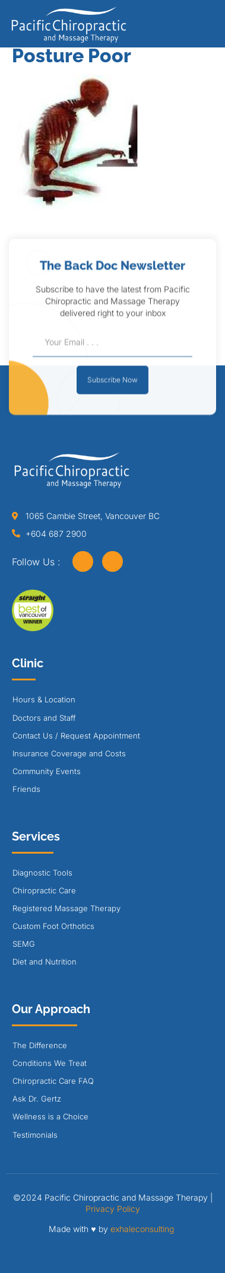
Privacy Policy (112, 1209)
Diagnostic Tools (42, 872)
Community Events (46, 771)
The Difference (39, 1045)
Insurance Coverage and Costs (69, 753)
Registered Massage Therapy (66, 908)
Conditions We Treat (49, 1063)
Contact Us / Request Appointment (76, 735)
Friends (26, 789)
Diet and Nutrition (44, 961)
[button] (209, 27)
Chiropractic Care (44, 890)
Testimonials (35, 1135)
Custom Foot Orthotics (53, 926)
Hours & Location (43, 699)
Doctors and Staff (43, 718)
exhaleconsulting (142, 1229)
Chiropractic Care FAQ (53, 1081)
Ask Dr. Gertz (36, 1098)
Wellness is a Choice (50, 1116)
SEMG (23, 944)
